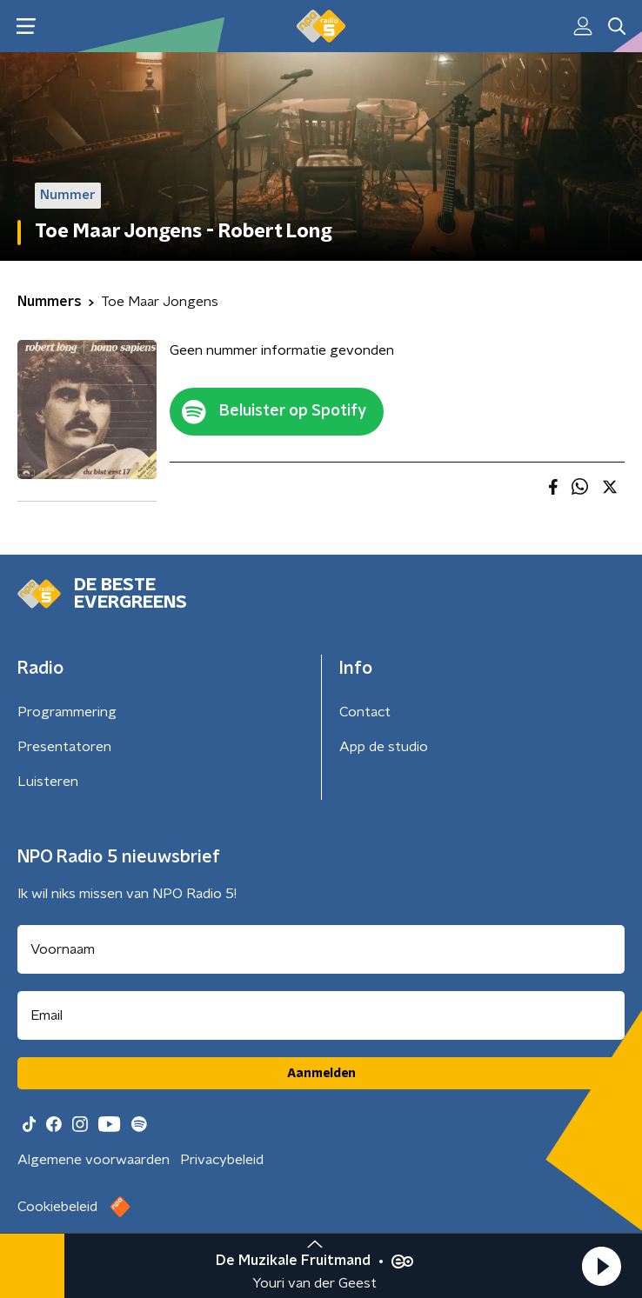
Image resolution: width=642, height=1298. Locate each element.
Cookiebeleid (57, 1207)
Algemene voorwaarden (93, 1160)
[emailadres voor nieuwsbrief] (321, 1015)
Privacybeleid (222, 1160)
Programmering (67, 712)
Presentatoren (64, 747)
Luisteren (47, 782)
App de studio (383, 747)
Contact (365, 712)
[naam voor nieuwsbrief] (321, 949)
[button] (601, 1266)
